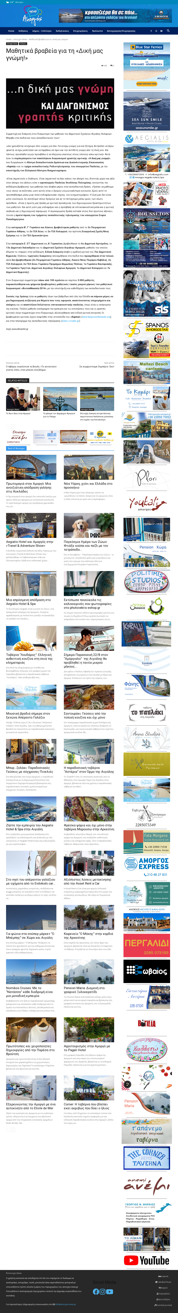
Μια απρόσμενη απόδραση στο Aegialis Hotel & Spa (28, 602)
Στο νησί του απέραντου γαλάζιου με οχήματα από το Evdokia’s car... (30, 881)
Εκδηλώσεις (62, 30)
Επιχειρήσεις (80, 30)
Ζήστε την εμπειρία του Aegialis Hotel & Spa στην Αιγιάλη (29, 827)
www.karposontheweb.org (96, 316)
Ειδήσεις (23, 30)
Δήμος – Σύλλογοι (42, 30)
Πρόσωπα (97, 30)
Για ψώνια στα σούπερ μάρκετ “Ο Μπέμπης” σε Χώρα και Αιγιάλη (30, 936)
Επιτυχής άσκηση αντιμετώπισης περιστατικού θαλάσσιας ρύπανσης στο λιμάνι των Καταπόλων (96, 416)
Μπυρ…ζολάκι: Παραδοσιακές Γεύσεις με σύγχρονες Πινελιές (29, 770)
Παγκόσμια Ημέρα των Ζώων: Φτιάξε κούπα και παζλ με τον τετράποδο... (86, 545)
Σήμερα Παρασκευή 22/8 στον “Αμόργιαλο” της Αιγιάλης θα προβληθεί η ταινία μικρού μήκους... (86, 660)
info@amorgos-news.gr (65, 1304)
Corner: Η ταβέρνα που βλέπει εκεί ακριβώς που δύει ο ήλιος (86, 1106)
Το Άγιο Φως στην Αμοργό (18, 413)
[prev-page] (8, 426)
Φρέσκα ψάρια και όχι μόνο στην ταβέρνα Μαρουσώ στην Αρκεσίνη (89, 827)
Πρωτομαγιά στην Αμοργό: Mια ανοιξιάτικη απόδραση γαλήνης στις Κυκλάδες (29, 487)
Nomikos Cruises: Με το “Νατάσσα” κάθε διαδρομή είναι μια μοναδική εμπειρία (29, 992)
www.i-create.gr (70, 321)
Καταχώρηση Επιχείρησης (121, 30)
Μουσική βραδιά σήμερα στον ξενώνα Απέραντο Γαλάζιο (28, 715)
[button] (168, 31)
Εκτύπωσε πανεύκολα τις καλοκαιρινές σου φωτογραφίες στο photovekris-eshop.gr (88, 604)
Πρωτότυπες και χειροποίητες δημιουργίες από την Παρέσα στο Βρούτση (30, 1050)
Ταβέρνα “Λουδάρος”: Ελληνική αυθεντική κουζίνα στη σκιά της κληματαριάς (29, 658)
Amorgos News (20, 39)
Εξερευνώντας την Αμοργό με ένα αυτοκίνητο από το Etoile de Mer (31, 1106)
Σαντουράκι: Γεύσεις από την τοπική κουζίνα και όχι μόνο (85, 715)
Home (11, 30)
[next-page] (13, 426)
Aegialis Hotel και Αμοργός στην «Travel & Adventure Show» (29, 544)
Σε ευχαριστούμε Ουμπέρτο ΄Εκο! (97, 366)
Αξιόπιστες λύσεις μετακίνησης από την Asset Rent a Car (87, 881)
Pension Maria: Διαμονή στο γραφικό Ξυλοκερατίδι (84, 990)
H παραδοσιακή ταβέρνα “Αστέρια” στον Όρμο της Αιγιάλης (89, 770)
